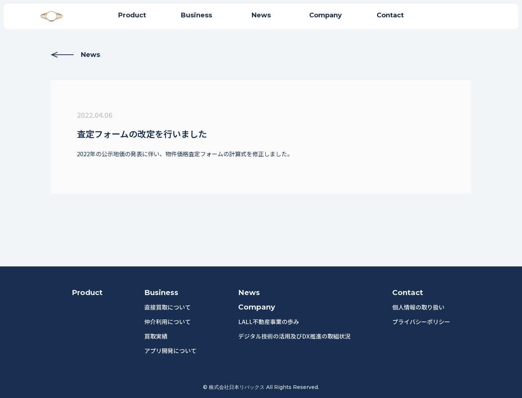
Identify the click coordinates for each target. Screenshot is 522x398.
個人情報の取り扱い (418, 307)
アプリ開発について (170, 350)
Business (161, 292)
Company (256, 307)
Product (87, 292)
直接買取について (167, 307)
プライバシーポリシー (421, 321)
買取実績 (155, 336)
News (75, 55)
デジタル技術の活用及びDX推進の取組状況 (294, 336)
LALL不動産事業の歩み (268, 321)
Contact (407, 292)
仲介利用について (167, 321)
